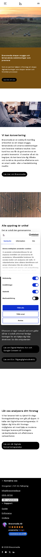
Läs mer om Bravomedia (14, 174)
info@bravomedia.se (11, 490)
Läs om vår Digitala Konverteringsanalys (12, 445)
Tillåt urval (20, 314)
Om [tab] (33, 241)
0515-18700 (7, 495)
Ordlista (5, 518)
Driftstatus (7, 513)
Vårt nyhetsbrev (10, 500)
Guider (5, 508)
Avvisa (20, 320)
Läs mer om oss (9, 80)
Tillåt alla (20, 308)
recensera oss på (18, 534)
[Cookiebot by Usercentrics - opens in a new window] (29, 235)
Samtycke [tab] (7, 241)
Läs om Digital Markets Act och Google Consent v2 (17, 349)
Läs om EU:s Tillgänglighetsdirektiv (19, 359)
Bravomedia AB (15, 523)
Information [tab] (20, 241)
